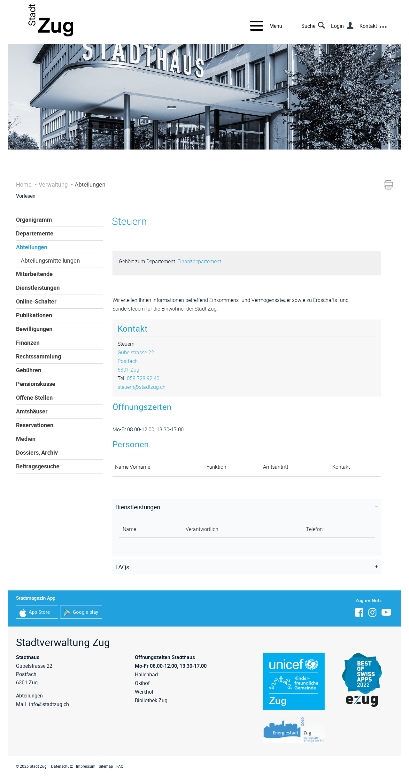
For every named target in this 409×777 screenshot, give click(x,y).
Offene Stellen (34, 397)
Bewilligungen (34, 328)
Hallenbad (146, 674)
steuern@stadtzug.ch (142, 386)
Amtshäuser (32, 411)
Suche (308, 25)
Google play (81, 613)
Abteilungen (31, 246)
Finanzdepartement (199, 261)
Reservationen (34, 424)
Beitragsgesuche (37, 466)
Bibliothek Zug (151, 700)
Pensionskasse (35, 383)
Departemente (34, 233)
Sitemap (106, 766)
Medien (25, 438)
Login (337, 25)
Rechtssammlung (38, 356)
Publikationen (34, 315)
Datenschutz (62, 766)
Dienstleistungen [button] (137, 507)
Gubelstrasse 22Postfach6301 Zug (136, 361)
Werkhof (144, 691)
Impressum (86, 766)
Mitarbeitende (34, 273)
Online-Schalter (36, 301)
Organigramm (34, 219)
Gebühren (28, 369)
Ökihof (142, 683)
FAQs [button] (122, 567)
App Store (34, 612)
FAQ (119, 766)
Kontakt (368, 25)
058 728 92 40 (143, 378)
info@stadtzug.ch (49, 704)
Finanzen (28, 342)
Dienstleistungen (38, 287)
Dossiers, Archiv (37, 452)
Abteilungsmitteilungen (50, 260)
